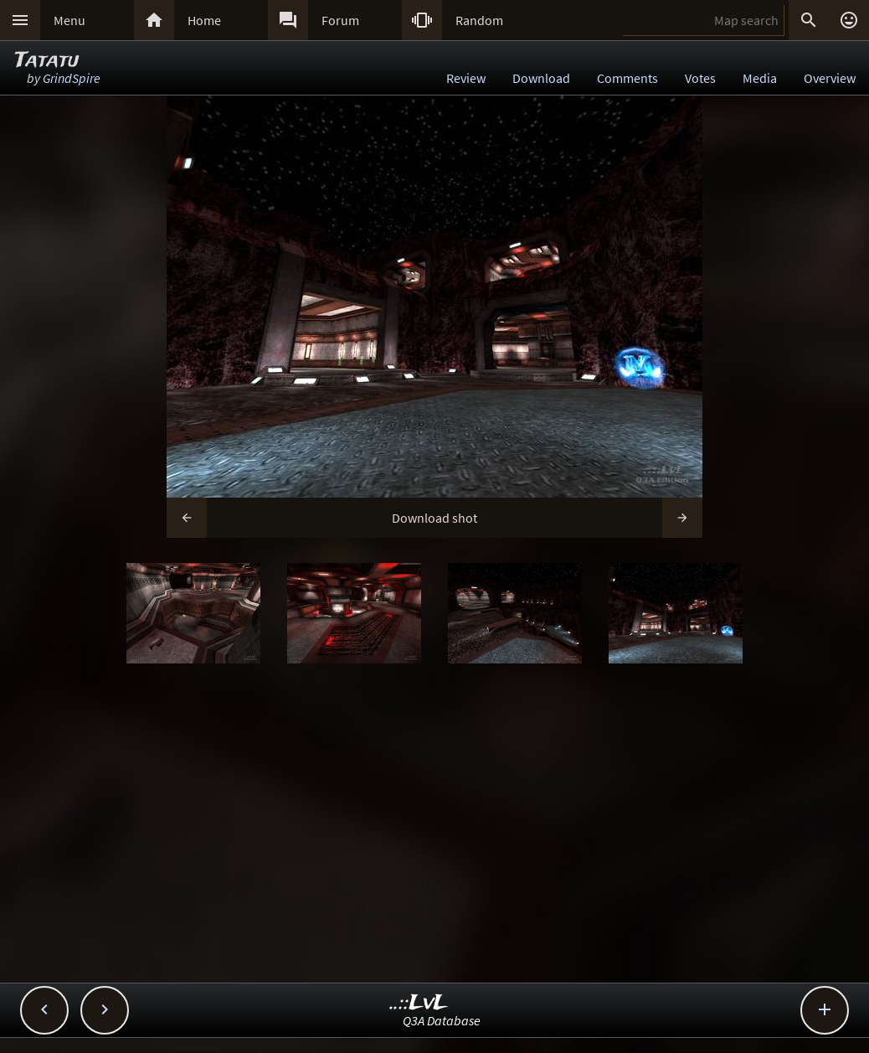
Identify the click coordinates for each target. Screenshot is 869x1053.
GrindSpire (71, 78)
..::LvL (419, 1003)
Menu (69, 20)
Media (760, 78)
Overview (830, 78)
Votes (700, 78)
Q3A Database (442, 1020)
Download (541, 78)
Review (466, 78)
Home (204, 20)
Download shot (434, 517)
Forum (340, 20)
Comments (627, 78)
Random (479, 20)
